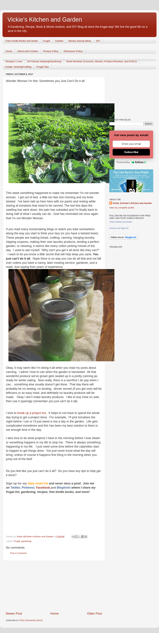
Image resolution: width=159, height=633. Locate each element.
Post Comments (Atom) (31, 620)
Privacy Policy (50, 51)
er (18, 487)
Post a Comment (18, 553)
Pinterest (28, 487)
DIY (98, 40)
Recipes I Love (14, 61)
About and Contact (27, 51)
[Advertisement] (54, 586)
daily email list (38, 483)
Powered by (131, 162)
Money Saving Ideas (80, 40)
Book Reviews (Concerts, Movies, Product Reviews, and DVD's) (101, 61)
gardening (26, 541)
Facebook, (43, 487)
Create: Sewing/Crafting (18, 66)
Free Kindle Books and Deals (22, 40)
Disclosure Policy (73, 51)
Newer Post (14, 613)
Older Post (94, 613)
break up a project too (31, 413)
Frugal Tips (42, 66)
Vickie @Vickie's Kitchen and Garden (132, 203)
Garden (59, 40)
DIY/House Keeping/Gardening (44, 61)
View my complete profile (121, 207)
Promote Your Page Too (119, 228)
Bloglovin (64, 487)
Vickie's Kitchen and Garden (44, 19)
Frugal (46, 40)
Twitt (13, 487)
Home (9, 51)
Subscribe (131, 152)
